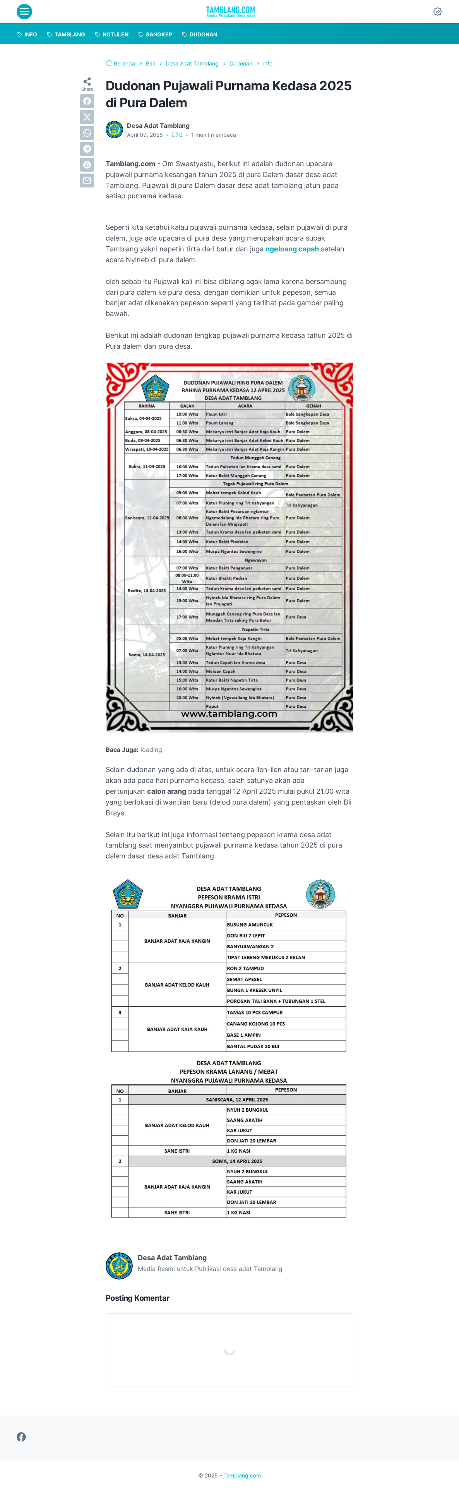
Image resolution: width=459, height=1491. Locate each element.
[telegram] (87, 149)
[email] (87, 180)
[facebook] (87, 101)
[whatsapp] (87, 133)
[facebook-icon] (21, 1438)
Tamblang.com (242, 1475)
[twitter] (87, 117)
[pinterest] (87, 165)
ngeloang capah (292, 249)
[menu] (24, 11)
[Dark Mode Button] (437, 11)
